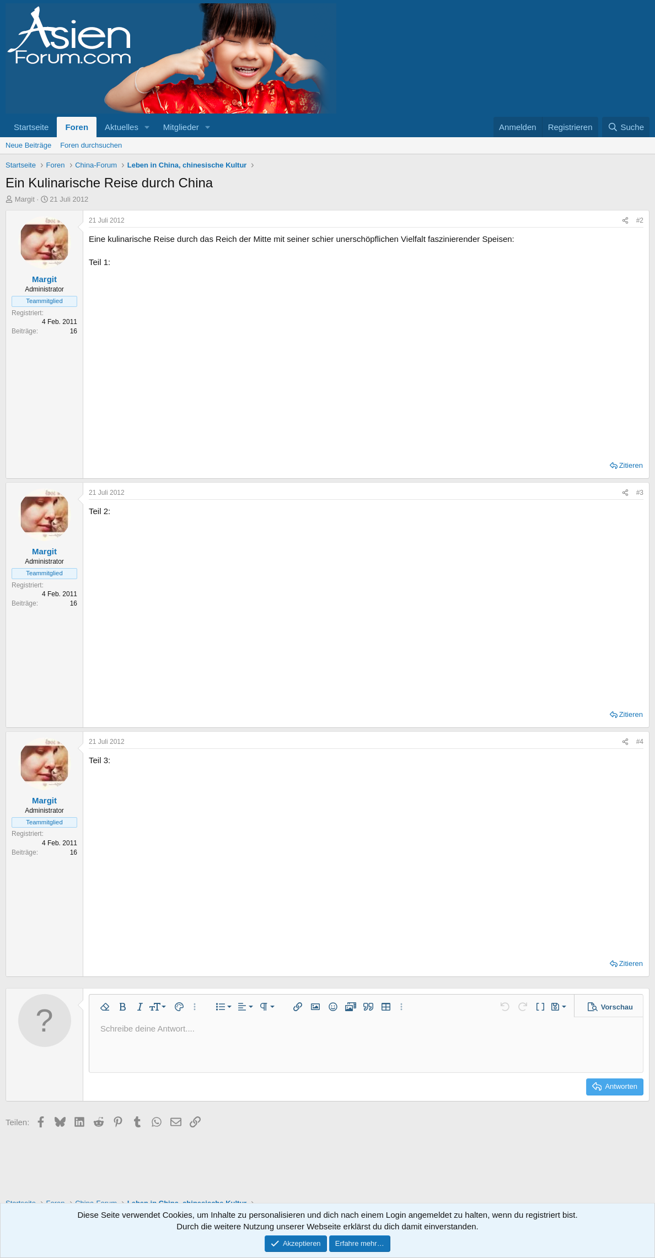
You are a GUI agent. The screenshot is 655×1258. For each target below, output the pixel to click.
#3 (639, 492)
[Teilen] (625, 220)
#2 (639, 220)
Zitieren (631, 465)
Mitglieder (181, 127)
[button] (147, 127)
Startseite (31, 127)
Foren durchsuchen (91, 145)
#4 (639, 742)
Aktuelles (121, 127)
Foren (76, 127)
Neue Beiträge (28, 145)
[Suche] (625, 127)
